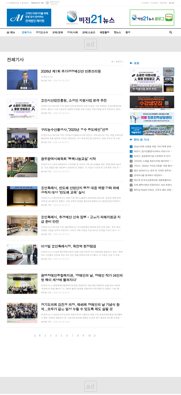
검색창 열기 (170, 32)
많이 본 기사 (141, 140)
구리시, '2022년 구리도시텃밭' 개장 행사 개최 (154, 165)
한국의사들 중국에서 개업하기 (148, 175)
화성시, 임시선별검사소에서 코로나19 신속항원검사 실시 (154, 151)
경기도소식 (42, 32)
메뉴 (12, 32)
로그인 (171, 3)
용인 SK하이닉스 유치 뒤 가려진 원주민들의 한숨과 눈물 (154, 170)
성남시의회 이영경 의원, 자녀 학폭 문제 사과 (154, 146)
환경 (127, 32)
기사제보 (145, 3)
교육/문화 (57, 32)
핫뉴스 (117, 32)
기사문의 (154, 3)
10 (89, 335)
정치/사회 (72, 32)
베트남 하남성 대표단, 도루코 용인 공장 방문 (154, 189)
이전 (35, 336)
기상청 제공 (54, 4)
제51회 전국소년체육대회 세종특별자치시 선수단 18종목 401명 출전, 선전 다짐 (154, 180)
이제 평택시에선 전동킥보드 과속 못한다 (153, 184)
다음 (95, 336)
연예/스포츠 (88, 32)
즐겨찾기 (25, 3)
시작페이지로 (13, 3)
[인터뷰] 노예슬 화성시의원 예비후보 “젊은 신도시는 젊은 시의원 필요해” (154, 161)
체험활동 (104, 32)
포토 (136, 63)
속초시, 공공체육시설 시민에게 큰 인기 (152, 156)
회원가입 (163, 3)
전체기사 (26, 32)
